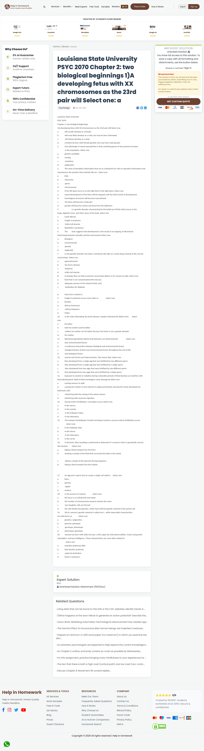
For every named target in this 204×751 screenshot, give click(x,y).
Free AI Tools (53, 718)
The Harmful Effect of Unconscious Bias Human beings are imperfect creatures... (101, 636)
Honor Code (123, 727)
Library (65, 46)
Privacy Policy (124, 732)
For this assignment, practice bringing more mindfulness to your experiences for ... (102, 669)
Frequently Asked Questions (97, 713)
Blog (48, 727)
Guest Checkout (55, 737)
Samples (105, 6)
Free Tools (94, 6)
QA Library (52, 722)
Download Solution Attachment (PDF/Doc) (81, 587)
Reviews (120, 7)
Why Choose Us (90, 722)
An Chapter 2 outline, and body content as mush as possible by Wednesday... (100, 663)
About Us (122, 708)
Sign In (188, 68)
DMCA (120, 737)
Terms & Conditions (127, 718)
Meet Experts (81, 6)
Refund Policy (124, 722)
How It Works (157, 6)
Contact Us (123, 713)
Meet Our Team (90, 708)
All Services (52, 708)
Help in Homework (22, 705)
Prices (49, 732)
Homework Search (92, 737)
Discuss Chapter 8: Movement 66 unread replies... (84, 682)
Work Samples (54, 713)
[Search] (44, 6)
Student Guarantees (93, 727)
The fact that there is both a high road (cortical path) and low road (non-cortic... (101, 676)
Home (56, 46)
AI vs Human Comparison (96, 732)
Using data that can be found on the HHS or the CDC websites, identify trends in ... (102, 609)
